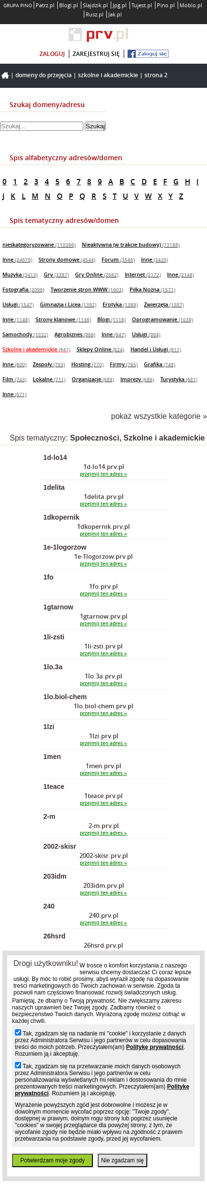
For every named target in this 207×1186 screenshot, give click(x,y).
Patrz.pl (45, 5)
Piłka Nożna (152, 289)
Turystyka (178, 379)
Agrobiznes (74, 334)
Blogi (111, 319)
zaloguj (52, 54)
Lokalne (49, 379)
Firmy (124, 364)
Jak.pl (115, 14)
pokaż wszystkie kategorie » (159, 416)
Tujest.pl (141, 5)
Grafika (159, 364)
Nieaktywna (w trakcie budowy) (131, 244)
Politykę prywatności (154, 1047)
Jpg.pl (120, 5)
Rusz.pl (95, 14)
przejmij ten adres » (103, 474)
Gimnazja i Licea (68, 304)
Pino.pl (166, 5)
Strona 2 (156, 75)
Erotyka (120, 304)
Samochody (25, 334)
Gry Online (96, 274)
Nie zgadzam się (122, 1160)
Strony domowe (67, 259)
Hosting (87, 364)
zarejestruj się (96, 54)
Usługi (18, 304)
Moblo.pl (191, 5)
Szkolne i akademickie (108, 75)
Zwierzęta (164, 304)
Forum (118, 259)
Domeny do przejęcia (43, 75)
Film (14, 379)
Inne (17, 259)
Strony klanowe (63, 319)
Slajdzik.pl (95, 5)
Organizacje (93, 379)
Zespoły (49, 364)
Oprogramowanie (162, 319)
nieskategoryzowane (39, 244)
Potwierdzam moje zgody (52, 1160)
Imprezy (137, 379)
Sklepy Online (100, 349)
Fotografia (23, 289)
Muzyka (20, 274)
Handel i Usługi (155, 349)
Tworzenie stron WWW (87, 289)
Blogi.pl (68, 5)
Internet (143, 274)
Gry (56, 274)
